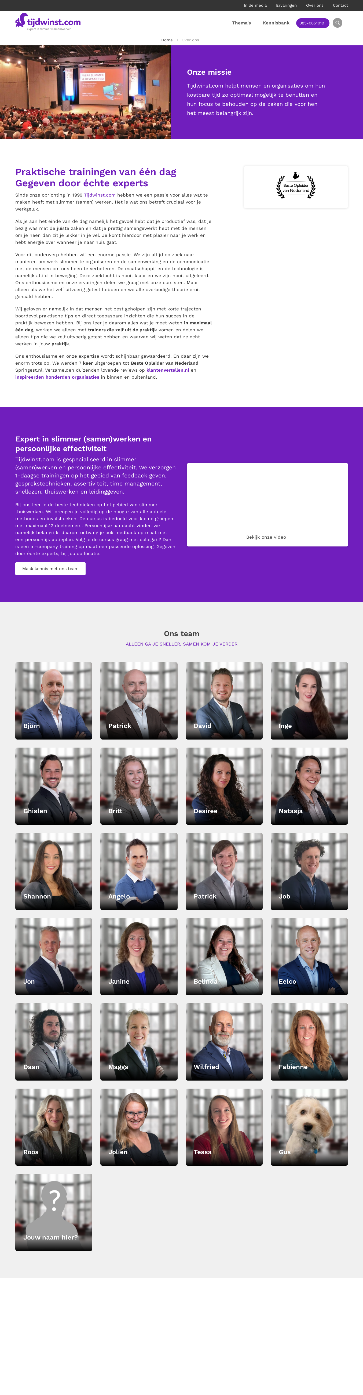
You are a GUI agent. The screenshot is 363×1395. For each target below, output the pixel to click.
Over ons (315, 5)
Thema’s (244, 23)
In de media (255, 5)
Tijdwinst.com (100, 195)
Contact (340, 5)
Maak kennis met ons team (50, 568)
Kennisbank (279, 23)
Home (167, 40)
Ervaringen (286, 5)
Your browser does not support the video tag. (267, 505)
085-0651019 (315, 23)
